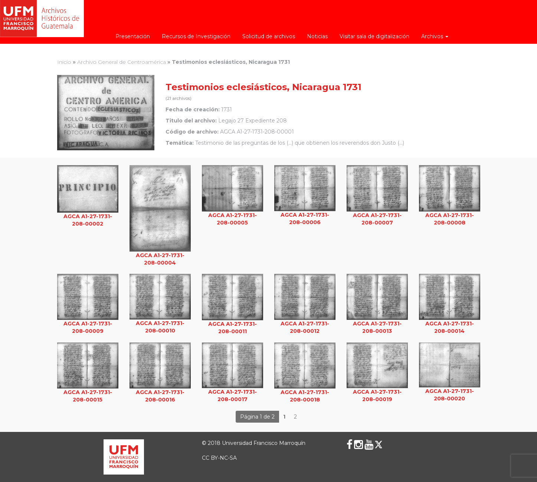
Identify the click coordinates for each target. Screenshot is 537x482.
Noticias (317, 36)
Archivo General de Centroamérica (121, 62)
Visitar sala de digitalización (374, 36)
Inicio (64, 62)
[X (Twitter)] (378, 444)
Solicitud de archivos (268, 36)
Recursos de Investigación (196, 36)
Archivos (434, 36)
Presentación (132, 36)
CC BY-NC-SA (219, 458)
